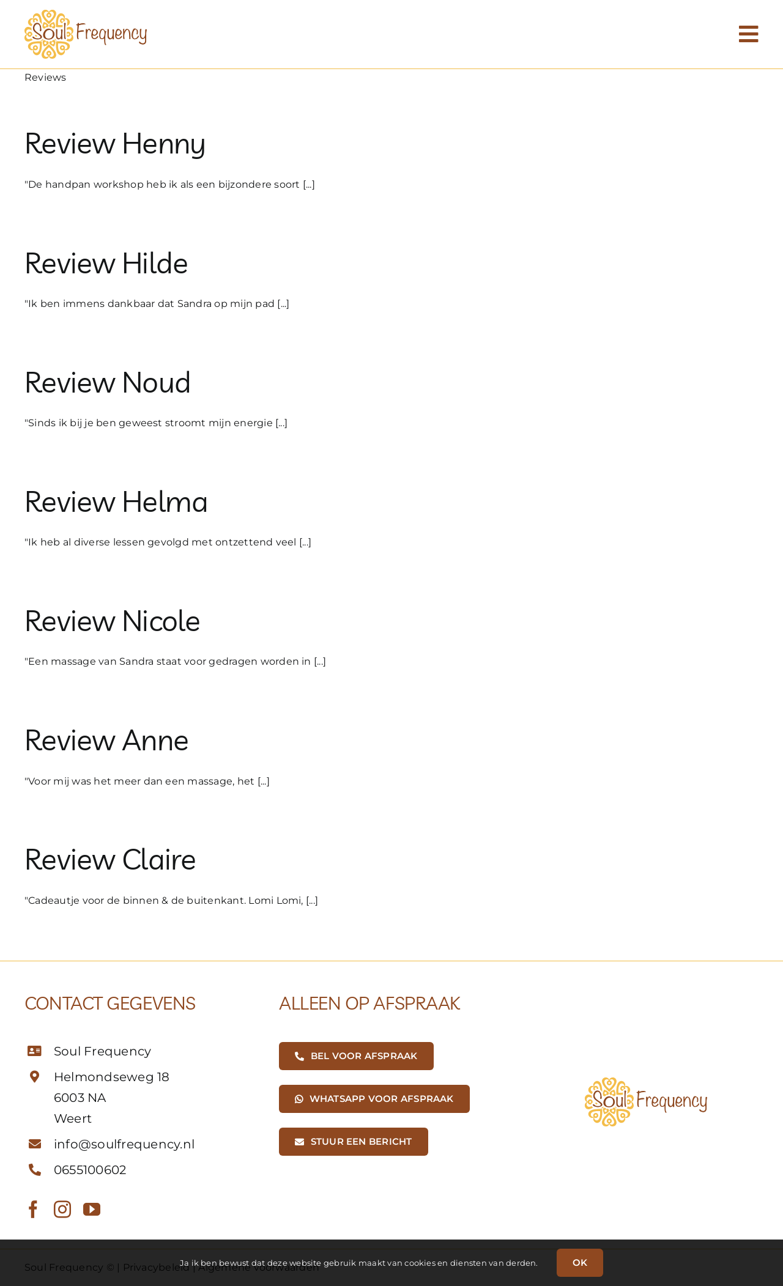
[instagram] (62, 1209)
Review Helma (116, 500)
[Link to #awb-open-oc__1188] (749, 34)
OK (580, 1262)
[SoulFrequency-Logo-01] (85, 14)
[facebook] (33, 1209)
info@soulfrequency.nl (124, 1144)
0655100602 (90, 1169)
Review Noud (107, 381)
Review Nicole (112, 620)
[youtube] (91, 1209)
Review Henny (115, 142)
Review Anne (106, 739)
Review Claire (110, 858)
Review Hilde (106, 262)
